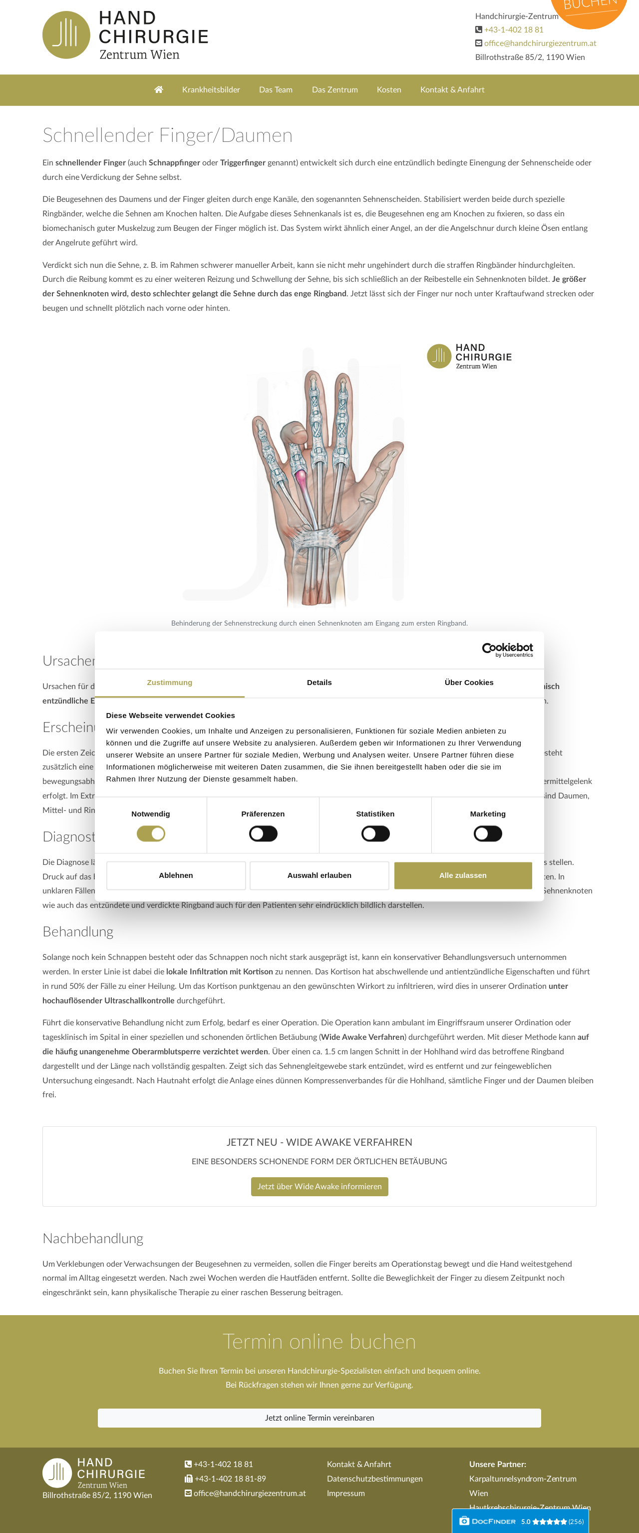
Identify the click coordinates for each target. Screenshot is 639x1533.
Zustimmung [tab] (170, 682)
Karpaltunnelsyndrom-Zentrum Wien (523, 1486)
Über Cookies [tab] (469, 682)
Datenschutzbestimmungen (375, 1479)
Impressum (346, 1494)
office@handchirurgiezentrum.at (540, 43)
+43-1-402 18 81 (514, 30)
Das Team (276, 90)
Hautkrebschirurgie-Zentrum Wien (530, 1508)
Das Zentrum (335, 90)
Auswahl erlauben (319, 875)
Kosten (389, 90)
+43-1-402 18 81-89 (225, 1479)
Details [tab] (319, 682)
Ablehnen (176, 875)
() (552, 1522)
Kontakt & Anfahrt (452, 90)
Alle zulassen (463, 875)
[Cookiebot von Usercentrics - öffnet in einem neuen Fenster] (489, 650)
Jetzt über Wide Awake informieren (320, 1187)
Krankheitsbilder (211, 90)
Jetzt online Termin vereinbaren (319, 1418)
